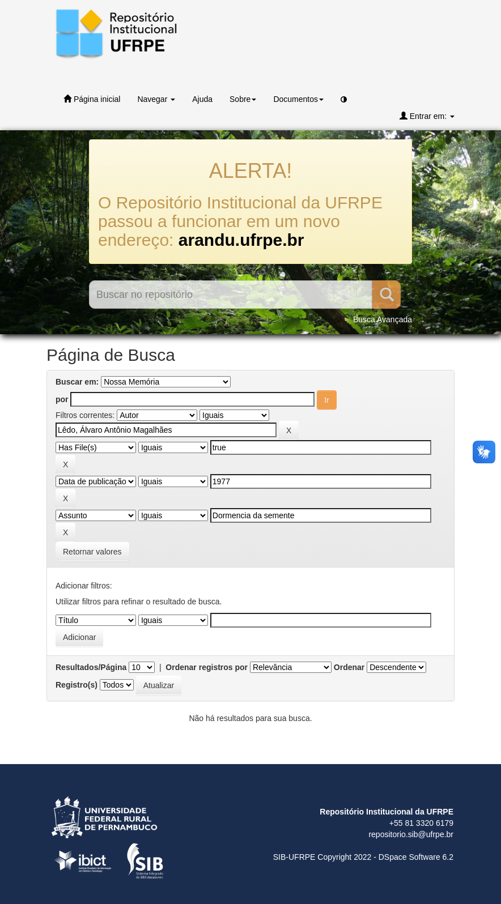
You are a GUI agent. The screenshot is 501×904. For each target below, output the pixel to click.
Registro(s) (76, 684)
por (62, 399)
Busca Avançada (382, 319)
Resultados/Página (91, 667)
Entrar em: (427, 116)
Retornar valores (92, 551)
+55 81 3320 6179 (421, 823)
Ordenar (349, 667)
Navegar (156, 99)
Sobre (243, 99)
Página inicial (91, 99)
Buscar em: (77, 381)
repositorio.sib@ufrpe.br (410, 834)
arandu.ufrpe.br (241, 240)
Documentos (298, 99)
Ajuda (202, 99)
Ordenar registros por (206, 667)
